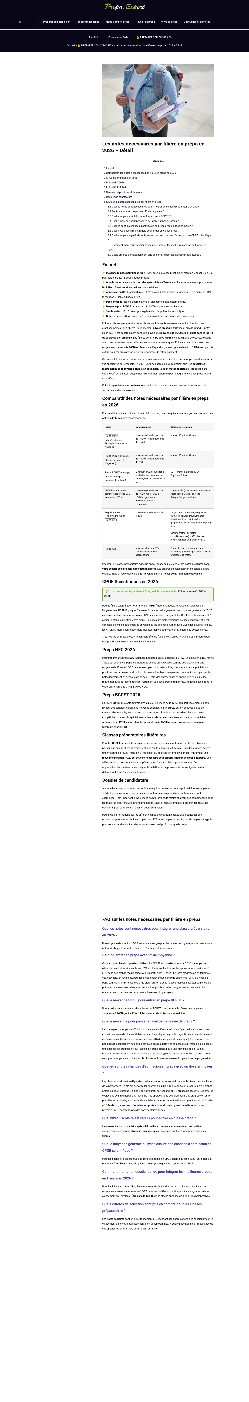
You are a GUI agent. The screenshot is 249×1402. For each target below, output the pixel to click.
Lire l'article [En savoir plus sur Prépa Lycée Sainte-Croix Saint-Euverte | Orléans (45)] (132, 1355)
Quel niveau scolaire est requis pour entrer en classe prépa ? (143, 230)
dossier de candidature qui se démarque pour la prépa (157, 788)
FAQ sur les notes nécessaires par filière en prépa (133, 201)
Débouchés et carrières (197, 21)
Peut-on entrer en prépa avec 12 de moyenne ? (136, 211)
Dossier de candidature (118, 196)
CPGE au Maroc (115, 629)
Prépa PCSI (111, 455)
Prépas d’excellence (88, 21)
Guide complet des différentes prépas (151, 819)
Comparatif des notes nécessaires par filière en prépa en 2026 (140, 172)
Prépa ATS (111, 548)
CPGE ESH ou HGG (136, 686)
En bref (109, 168)
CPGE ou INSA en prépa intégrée (186, 636)
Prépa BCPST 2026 (116, 187)
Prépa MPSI (111, 435)
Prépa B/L (110, 520)
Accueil (71, 45)
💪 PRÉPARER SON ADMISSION (154, 37)
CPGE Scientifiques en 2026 (120, 177)
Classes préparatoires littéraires (123, 192)
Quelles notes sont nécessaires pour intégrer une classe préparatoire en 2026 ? (154, 206)
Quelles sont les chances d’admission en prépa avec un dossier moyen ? (150, 225)
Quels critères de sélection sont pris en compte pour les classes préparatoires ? (154, 254)
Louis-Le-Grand (190, 662)
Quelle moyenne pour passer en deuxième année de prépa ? (143, 221)
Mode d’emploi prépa (117, 21)
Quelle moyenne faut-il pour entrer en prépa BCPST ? (139, 216)
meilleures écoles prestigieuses (154, 662)
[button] (20, 22)
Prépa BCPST (112, 472)
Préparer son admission (56, 21)
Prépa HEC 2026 (114, 182)
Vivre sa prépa (169, 21)
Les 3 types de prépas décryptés (194, 819)
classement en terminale (157, 672)
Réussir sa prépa (145, 21)
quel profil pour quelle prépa (171, 824)
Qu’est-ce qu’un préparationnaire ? (55, 1395)
